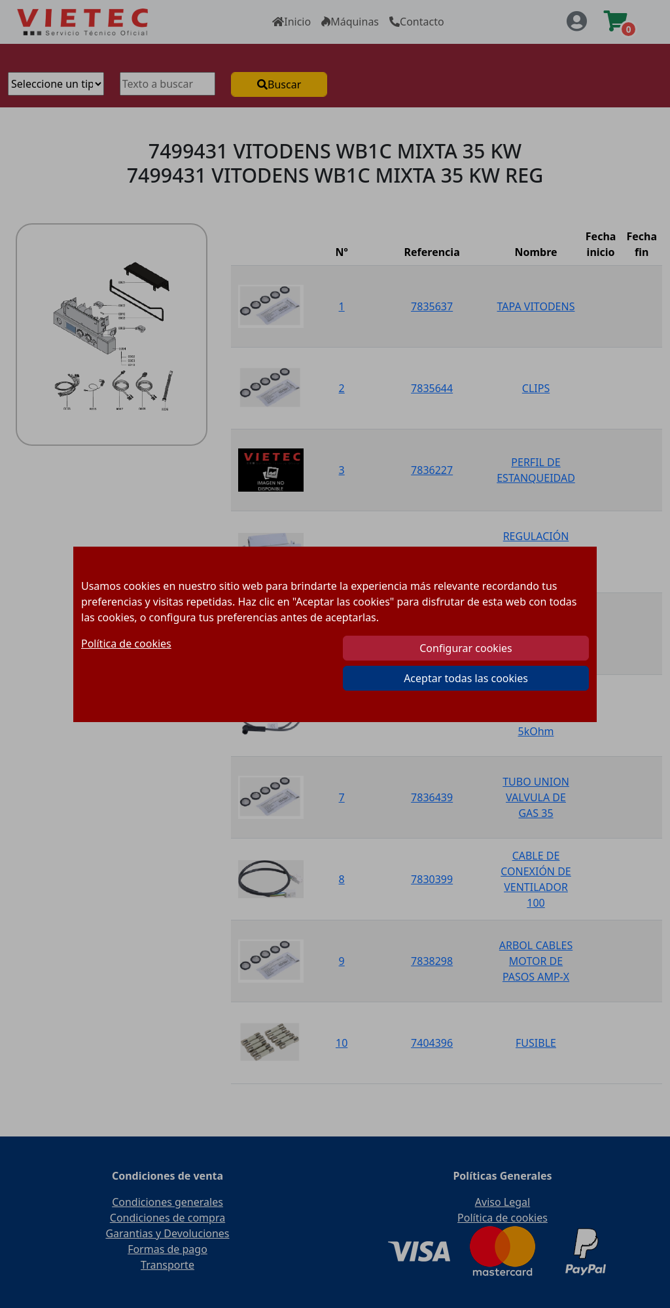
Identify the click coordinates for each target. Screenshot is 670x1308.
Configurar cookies (465, 648)
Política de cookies (126, 643)
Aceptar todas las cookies (466, 678)
